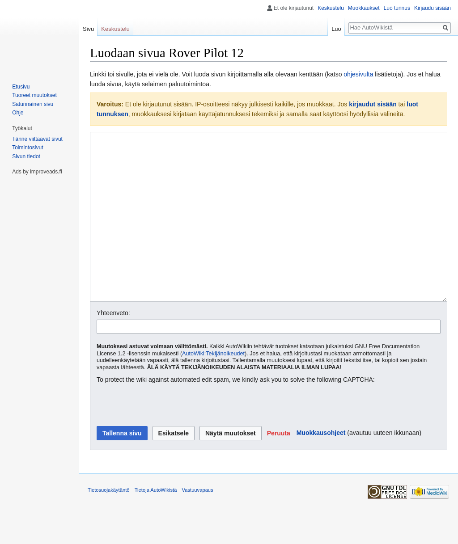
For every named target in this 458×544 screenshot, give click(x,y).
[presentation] (165, 439)
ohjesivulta (358, 74)
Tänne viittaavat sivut (37, 139)
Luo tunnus (397, 8)
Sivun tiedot (26, 156)
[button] (279, 467)
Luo (336, 28)
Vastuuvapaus (197, 523)
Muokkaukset (364, 8)
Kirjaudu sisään (432, 8)
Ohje (17, 113)
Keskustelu (331, 8)
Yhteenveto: (113, 346)
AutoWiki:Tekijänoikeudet (213, 387)
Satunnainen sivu (32, 104)
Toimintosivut (27, 147)
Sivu (88, 28)
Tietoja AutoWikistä (156, 523)
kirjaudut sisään (373, 104)
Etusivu (21, 87)
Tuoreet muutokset (34, 95)
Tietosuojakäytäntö (109, 523)
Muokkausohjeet (321, 466)
